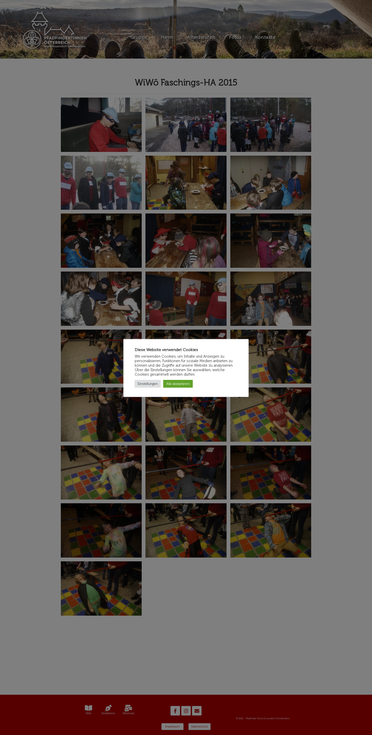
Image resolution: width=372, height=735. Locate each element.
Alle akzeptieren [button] (178, 384)
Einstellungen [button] (148, 384)
